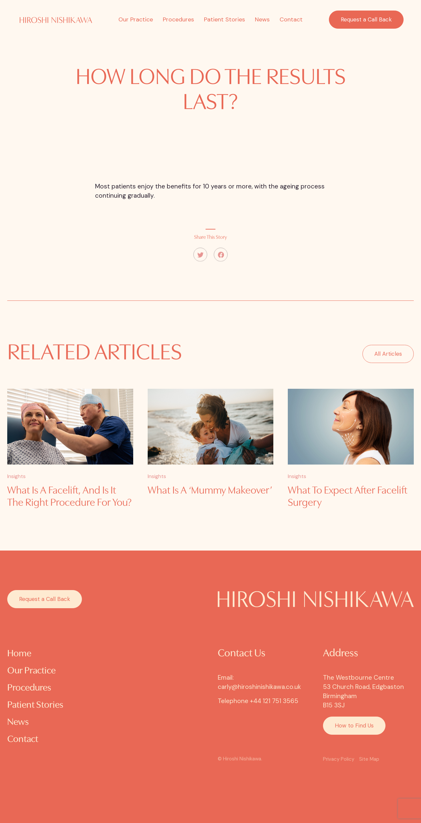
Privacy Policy (338, 759)
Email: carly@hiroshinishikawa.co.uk (259, 682)
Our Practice (135, 19)
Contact (291, 19)
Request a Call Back (366, 19)
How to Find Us (354, 725)
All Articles (388, 362)
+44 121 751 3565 (274, 701)
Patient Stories (224, 19)
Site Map (369, 759)
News (262, 19)
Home (19, 654)
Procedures (178, 19)
